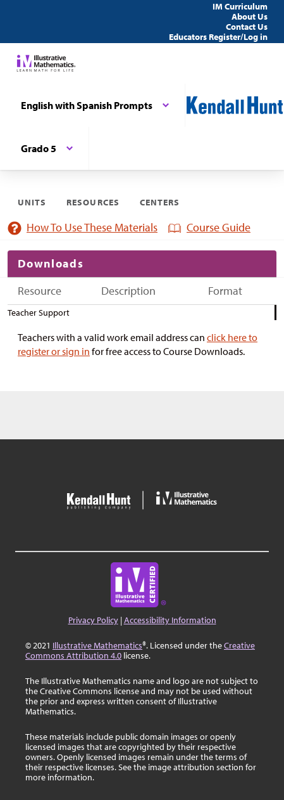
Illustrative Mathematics (97, 645)
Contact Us (247, 27)
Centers (160, 202)
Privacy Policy (93, 620)
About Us (250, 16)
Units (32, 202)
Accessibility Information (170, 620)
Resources (92, 202)
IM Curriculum (240, 6)
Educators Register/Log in (218, 37)
